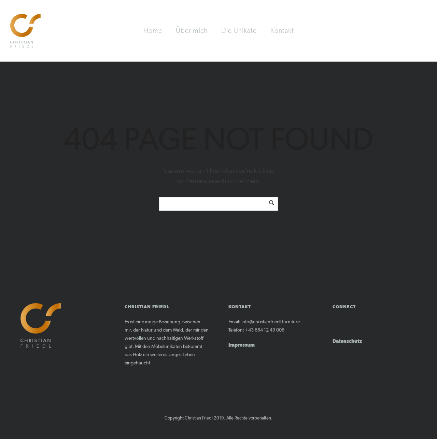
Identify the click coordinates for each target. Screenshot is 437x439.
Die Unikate (239, 30)
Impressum (241, 345)
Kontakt (282, 30)
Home (152, 30)
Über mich (192, 30)
